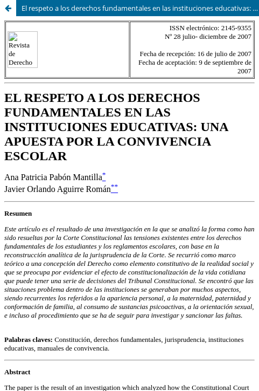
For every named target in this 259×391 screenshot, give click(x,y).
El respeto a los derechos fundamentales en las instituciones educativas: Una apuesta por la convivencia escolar (140, 8)
